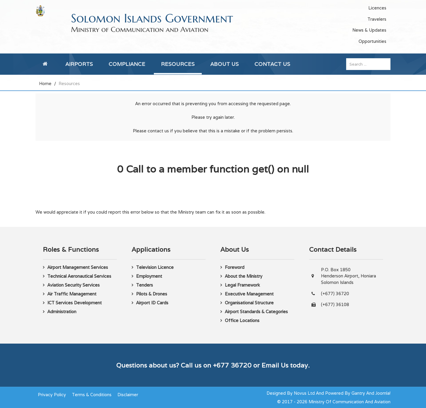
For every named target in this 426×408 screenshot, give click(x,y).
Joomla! (382, 393)
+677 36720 (232, 365)
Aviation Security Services (73, 285)
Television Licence (155, 267)
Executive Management (249, 294)
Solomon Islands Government (152, 18)
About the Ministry (243, 276)
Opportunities (372, 41)
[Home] (46, 64)
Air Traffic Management (71, 294)
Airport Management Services (77, 267)
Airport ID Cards (152, 302)
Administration (61, 311)
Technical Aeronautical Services (79, 276)
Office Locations (242, 320)
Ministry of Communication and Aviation (139, 29)
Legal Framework (242, 285)
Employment (149, 276)
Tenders (144, 285)
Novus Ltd (304, 393)
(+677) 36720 (335, 293)
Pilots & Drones (151, 294)
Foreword (234, 267)
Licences (377, 8)
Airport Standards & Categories (256, 311)
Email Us (275, 365)
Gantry (358, 393)
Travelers (376, 19)
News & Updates (369, 30)
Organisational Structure (249, 302)
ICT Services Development (74, 302)
